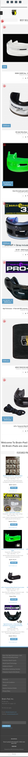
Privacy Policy (6, 691)
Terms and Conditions (9, 682)
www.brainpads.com (12, 714)
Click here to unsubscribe (7, 727)
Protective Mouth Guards (9, 660)
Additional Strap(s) (8, 666)
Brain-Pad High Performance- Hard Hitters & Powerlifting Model (12, 656)
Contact (5, 685)
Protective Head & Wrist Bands (11, 672)
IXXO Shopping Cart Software (16, 755)
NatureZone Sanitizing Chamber (11, 669)
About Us (5, 679)
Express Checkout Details (10, 688)
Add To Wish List (13, 491)
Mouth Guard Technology (10, 663)
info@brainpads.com (11, 712)
